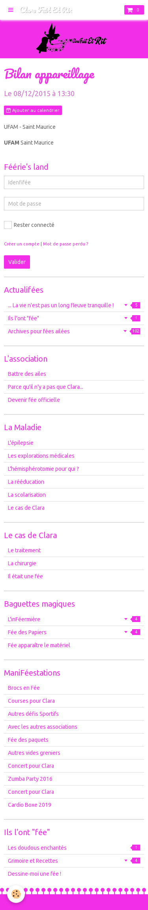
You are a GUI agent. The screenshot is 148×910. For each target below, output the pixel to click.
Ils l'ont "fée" (74, 318)
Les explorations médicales (41, 456)
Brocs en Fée (24, 688)
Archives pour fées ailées (74, 331)
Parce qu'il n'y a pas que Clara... (45, 387)
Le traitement (24, 550)
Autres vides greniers (34, 753)
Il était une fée (25, 576)
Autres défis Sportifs (33, 714)
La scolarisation (27, 495)
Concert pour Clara (31, 766)
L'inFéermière (74, 619)
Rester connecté (29, 225)
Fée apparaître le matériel (39, 645)
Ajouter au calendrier (33, 110)
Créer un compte (21, 243)
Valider (17, 262)
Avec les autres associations (42, 727)
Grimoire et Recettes (74, 861)
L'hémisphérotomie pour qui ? (43, 469)
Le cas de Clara (26, 508)
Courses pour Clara (31, 701)
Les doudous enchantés (74, 848)
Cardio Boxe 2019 (29, 805)
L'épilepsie (21, 443)
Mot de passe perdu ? (65, 243)
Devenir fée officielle (34, 400)
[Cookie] (16, 894)
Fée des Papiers (74, 632)
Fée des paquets (28, 740)
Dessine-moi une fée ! (34, 874)
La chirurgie (22, 563)
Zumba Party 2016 (30, 779)
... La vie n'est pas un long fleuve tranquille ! (74, 305)
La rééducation (26, 482)
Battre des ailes (27, 374)
